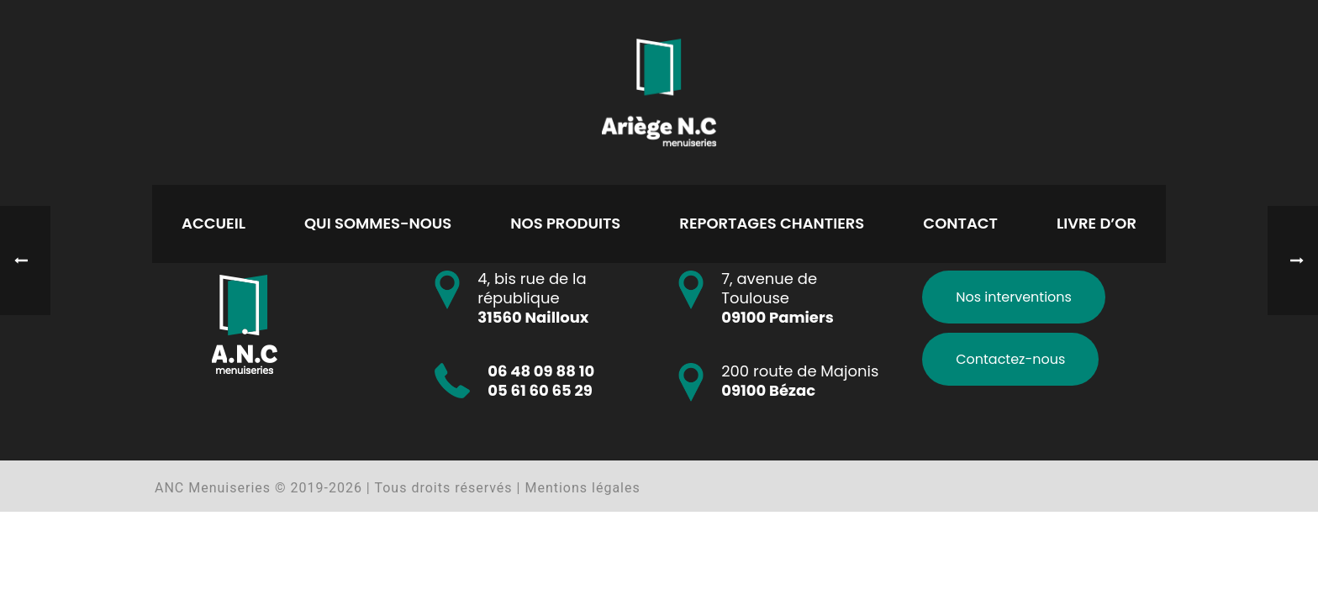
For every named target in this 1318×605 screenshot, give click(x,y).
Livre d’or (1096, 223)
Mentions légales (582, 488)
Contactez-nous (1010, 359)
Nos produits (565, 223)
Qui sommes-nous (377, 223)
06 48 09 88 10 (541, 370)
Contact (960, 223)
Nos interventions (1014, 297)
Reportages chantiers (771, 223)
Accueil (213, 223)
